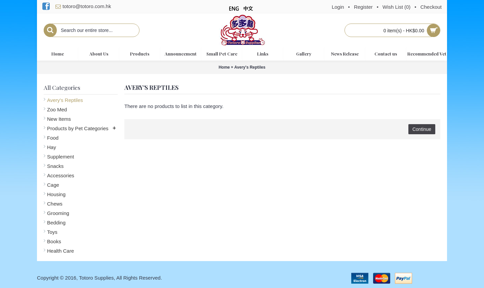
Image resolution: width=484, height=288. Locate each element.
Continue (421, 129)
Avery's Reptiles (249, 67)
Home (224, 67)
